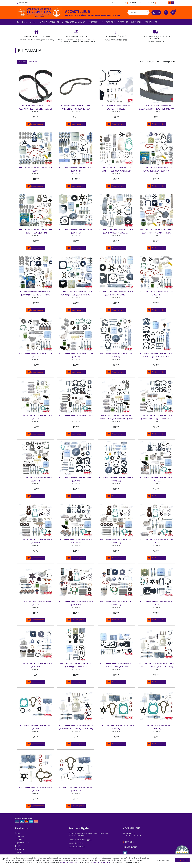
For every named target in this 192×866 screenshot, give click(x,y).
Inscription (160, 3)
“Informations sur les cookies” (69, 862)
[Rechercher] (147, 12)
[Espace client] (165, 12)
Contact (151, 3)
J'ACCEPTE (182, 860)
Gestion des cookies (76, 843)
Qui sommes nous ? (22, 843)
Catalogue (19, 836)
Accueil (18, 833)
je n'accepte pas (162, 860)
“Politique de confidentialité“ (100, 862)
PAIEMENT (19, 852)
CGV (17, 846)
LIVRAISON (19, 849)
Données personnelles (77, 847)
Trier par (142, 62)
